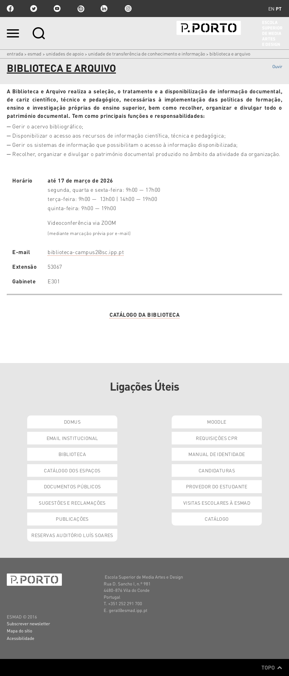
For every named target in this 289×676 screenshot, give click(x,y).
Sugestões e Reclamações (72, 503)
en (271, 8)
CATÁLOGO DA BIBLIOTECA (144, 314)
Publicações (72, 519)
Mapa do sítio (19, 630)
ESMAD (34, 53)
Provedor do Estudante (217, 486)
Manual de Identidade (216, 454)
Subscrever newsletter (28, 623)
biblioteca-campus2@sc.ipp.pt (86, 251)
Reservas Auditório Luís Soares (72, 535)
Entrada (15, 53)
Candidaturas (217, 470)
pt (279, 8)
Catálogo (216, 519)
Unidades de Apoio (65, 53)
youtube (57, 8)
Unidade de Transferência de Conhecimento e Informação (146, 53)
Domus (72, 422)
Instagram (127, 8)
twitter (33, 8)
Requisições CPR (216, 438)
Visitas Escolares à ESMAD (217, 503)
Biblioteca (72, 454)
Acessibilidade (20, 638)
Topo (271, 667)
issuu (80, 8)
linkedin (104, 8)
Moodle (216, 422)
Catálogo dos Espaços (72, 470)
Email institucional (72, 438)
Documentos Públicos (72, 486)
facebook (10, 8)
